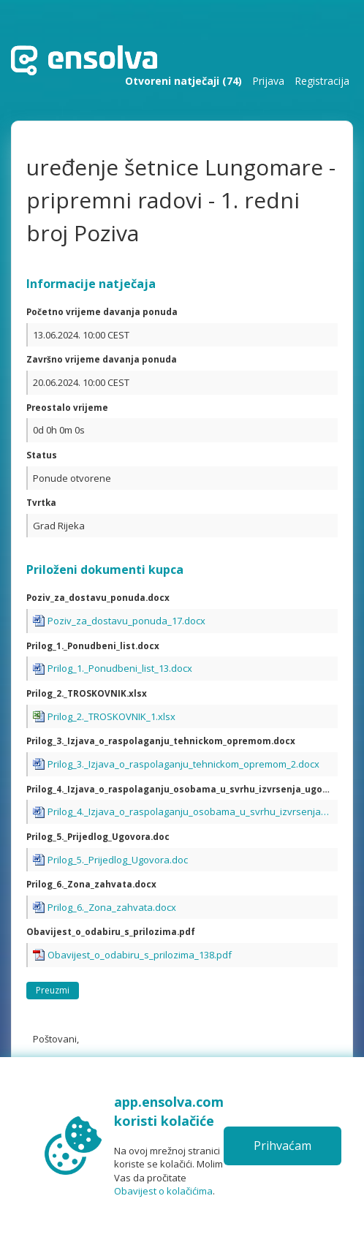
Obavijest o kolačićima (163, 1190)
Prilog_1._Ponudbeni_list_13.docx (120, 668)
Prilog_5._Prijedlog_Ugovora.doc (118, 859)
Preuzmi (52, 990)
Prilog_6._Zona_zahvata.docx (112, 907)
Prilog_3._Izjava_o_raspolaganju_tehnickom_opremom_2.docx (183, 764)
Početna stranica (84, 60)
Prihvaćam (282, 1146)
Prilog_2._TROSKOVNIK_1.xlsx (111, 716)
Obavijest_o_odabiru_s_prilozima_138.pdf (140, 954)
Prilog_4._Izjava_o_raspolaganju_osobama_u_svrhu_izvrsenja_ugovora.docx (190, 811)
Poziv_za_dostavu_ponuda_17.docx (126, 620)
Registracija (322, 81)
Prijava (268, 81)
